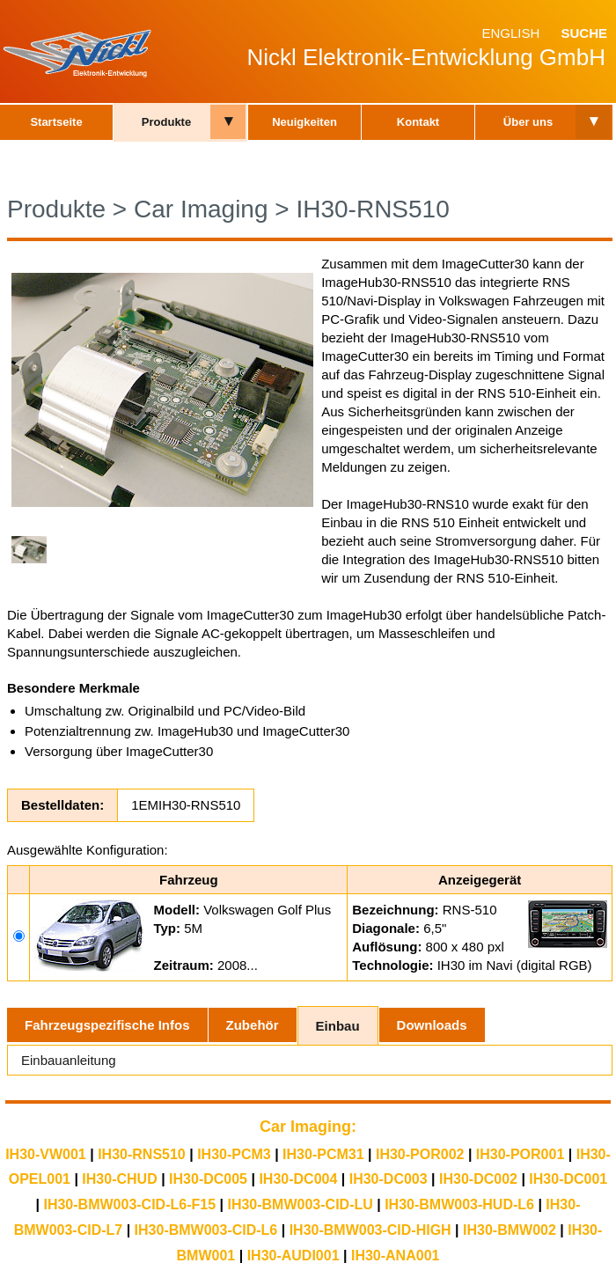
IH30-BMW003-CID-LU (299, 1204)
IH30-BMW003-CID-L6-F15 (129, 1204)
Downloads (432, 1024)
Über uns (528, 121)
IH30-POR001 (520, 1154)
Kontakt (418, 121)
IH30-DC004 (298, 1178)
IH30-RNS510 (372, 209)
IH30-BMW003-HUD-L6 (459, 1204)
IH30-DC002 (478, 1178)
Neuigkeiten (304, 121)
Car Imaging (201, 209)
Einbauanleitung (68, 1060)
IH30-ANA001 (395, 1255)
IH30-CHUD (119, 1178)
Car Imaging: (308, 1126)
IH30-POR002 (420, 1154)
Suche (584, 33)
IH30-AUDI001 (293, 1255)
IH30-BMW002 (509, 1230)
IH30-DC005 (208, 1178)
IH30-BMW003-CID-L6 (206, 1230)
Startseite (56, 121)
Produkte (166, 121)
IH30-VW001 (45, 1154)
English (510, 33)
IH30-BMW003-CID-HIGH (370, 1230)
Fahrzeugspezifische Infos (107, 1024)
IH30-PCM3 (234, 1154)
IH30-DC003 (388, 1178)
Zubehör (252, 1024)
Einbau (338, 1025)
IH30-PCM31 (322, 1154)
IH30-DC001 (568, 1178)
